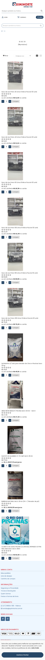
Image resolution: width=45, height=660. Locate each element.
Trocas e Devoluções (8, 591)
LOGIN (4, 17)
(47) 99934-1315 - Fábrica (11, 606)
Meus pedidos (6, 573)
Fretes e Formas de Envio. (10, 596)
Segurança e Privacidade (9, 588)
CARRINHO (21, 17)
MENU (39, 17)
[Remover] (3, 101)
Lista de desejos (6, 576)
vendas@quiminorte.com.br (11, 608)
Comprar (15, 101)
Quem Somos (6, 594)
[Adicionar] (10, 101)
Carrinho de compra (8, 579)
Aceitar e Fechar (22, 655)
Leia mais (35, 648)
